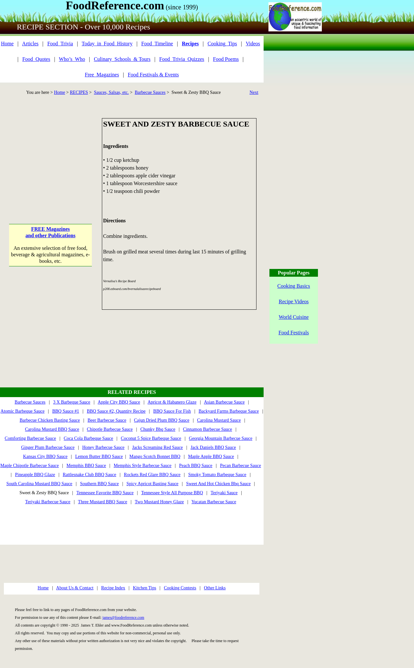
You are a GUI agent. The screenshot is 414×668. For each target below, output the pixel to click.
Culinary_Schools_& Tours (122, 59)
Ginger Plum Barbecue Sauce (47, 447)
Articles (30, 43)
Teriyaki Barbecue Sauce (48, 501)
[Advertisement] (51, 158)
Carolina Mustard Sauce (219, 420)
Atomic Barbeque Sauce (23, 411)
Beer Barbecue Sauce (107, 420)
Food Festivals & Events (153, 74)
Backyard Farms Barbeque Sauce (229, 411)
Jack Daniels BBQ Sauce (213, 447)
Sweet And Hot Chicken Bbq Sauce (218, 483)
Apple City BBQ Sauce (119, 402)
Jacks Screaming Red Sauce (157, 447)
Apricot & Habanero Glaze (171, 402)
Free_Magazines (102, 74)
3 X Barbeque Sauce (71, 402)
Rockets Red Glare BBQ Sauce (152, 474)
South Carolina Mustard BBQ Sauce (39, 483)
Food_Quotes (36, 59)
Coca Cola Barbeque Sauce (88, 438)
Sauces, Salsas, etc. (111, 92)
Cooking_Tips (222, 43)
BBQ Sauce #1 (65, 411)
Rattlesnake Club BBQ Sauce (89, 474)
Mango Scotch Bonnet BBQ (154, 456)
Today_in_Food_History (107, 43)
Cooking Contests (180, 587)
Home (7, 43)
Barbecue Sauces (150, 92)
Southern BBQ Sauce (99, 483)
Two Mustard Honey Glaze (159, 501)
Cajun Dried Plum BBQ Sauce (161, 420)
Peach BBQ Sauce (195, 465)
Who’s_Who (72, 59)
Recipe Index (113, 587)
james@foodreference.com (123, 617)
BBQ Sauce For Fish (172, 411)
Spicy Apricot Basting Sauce (152, 483)
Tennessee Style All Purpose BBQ (172, 492)
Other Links (214, 587)
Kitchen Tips (144, 587)
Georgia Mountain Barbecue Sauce (220, 438)
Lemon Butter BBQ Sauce (99, 456)
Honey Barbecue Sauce (103, 447)
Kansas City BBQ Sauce (45, 456)
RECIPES (79, 92)
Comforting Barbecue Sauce (30, 438)
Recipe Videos (294, 301)
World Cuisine (294, 317)
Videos (253, 43)
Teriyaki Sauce (224, 492)
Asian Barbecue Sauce (224, 402)
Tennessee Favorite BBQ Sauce (105, 492)
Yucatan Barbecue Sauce (213, 501)
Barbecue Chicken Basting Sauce (50, 420)
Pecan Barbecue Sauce (240, 465)
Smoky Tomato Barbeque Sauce (217, 474)
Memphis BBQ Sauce (86, 465)
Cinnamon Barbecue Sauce (207, 429)
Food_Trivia (60, 43)
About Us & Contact (75, 587)
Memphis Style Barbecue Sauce (142, 465)
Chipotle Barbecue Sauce (110, 429)
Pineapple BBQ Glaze (35, 474)
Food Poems (226, 59)
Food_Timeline (157, 43)
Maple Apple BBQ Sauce (211, 456)
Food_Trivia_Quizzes (181, 59)
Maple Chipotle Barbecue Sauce (29, 465)
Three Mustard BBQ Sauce (102, 501)
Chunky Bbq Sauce (157, 429)
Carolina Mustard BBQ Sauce (52, 429)
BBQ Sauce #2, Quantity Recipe (116, 411)
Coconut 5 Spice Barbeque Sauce (151, 438)
